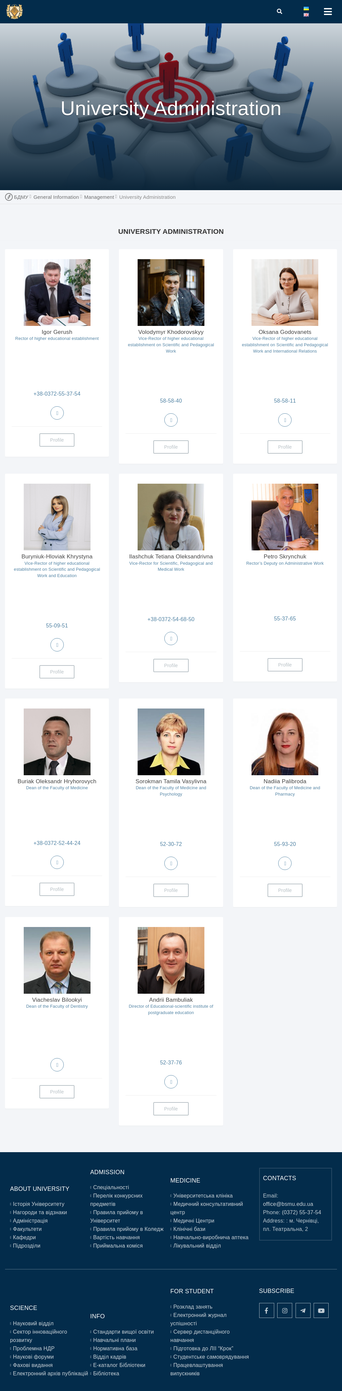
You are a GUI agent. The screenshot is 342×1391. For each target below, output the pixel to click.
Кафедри (24, 1237)
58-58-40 (171, 401)
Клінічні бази (189, 1229)
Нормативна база (115, 1348)
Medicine (185, 1180)
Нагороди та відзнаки (40, 1212)
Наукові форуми (33, 1357)
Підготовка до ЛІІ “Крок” (203, 1348)
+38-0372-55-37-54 (56, 394)
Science (23, 1308)
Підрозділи (26, 1246)
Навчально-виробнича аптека (210, 1237)
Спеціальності (111, 1187)
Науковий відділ (33, 1323)
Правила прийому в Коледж (128, 1229)
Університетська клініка (203, 1196)
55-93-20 (285, 844)
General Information (56, 197)
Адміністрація (30, 1221)
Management (99, 197)
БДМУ (21, 197)
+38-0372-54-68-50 (171, 619)
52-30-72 (171, 844)
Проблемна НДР (34, 1348)
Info (97, 1316)
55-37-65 (285, 618)
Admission (107, 1172)
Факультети (27, 1229)
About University (39, 1189)
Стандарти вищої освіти (123, 1332)
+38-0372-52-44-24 (56, 843)
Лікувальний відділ (197, 1246)
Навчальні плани (114, 1340)
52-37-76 (171, 1062)
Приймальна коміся (118, 1246)
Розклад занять (192, 1307)
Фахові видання (33, 1365)
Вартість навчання (116, 1237)
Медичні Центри (193, 1221)
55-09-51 (57, 625)
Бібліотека (106, 1373)
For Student (192, 1291)
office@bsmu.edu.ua (288, 1204)
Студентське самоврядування (211, 1357)
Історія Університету (38, 1204)
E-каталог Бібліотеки (119, 1365)
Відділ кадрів (109, 1357)
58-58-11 (285, 401)
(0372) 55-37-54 (301, 1212)
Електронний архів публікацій (50, 1373)
